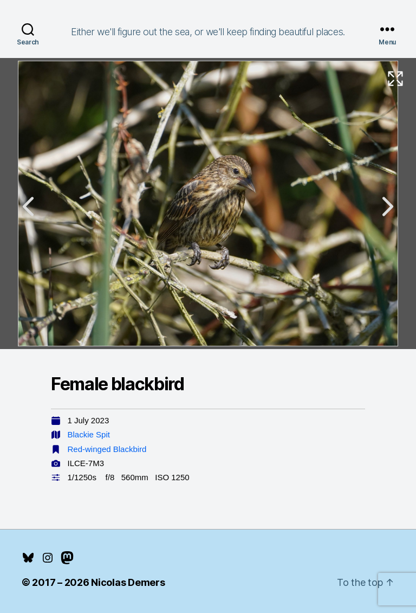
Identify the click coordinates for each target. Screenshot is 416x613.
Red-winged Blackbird (107, 449)
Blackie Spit (89, 434)
